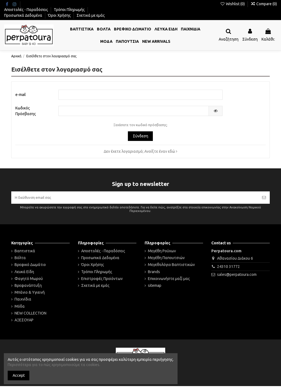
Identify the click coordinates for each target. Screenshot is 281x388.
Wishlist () (233, 4)
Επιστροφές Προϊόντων (102, 280)
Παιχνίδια (23, 301)
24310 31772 (228, 268)
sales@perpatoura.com (237, 276)
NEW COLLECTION (30, 315)
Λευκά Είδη (24, 273)
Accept (19, 375)
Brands (154, 273)
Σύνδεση (140, 137)
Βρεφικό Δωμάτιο (30, 266)
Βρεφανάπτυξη (28, 287)
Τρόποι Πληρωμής (70, 9)
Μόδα (20, 308)
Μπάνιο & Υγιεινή (30, 294)
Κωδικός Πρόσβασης (25, 112)
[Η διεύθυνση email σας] (134, 198)
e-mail (20, 95)
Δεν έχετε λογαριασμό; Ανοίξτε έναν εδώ (140, 152)
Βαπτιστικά (25, 252)
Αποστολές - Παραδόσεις (26, 9)
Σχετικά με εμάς (91, 15)
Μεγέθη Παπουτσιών (166, 259)
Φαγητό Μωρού (29, 280)
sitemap (154, 287)
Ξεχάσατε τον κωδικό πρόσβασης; (140, 126)
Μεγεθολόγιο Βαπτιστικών (171, 266)
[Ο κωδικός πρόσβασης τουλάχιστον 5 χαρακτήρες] (133, 111)
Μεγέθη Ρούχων (162, 252)
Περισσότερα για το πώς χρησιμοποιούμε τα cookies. (54, 364)
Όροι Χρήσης (60, 15)
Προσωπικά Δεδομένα (23, 15)
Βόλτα (20, 259)
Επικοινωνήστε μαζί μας (169, 280)
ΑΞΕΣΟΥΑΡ (24, 321)
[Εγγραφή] (264, 198)
